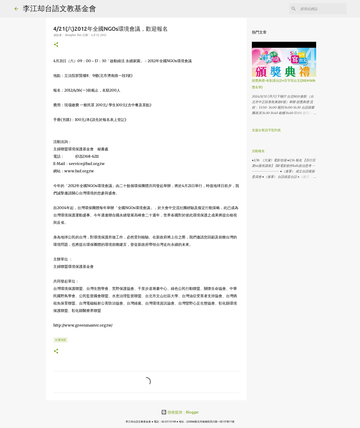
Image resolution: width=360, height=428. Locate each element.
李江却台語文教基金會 (59, 8)
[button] (56, 45)
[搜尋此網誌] (322, 8)
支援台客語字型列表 (266, 130)
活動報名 (258, 151)
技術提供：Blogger (180, 412)
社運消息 (60, 339)
